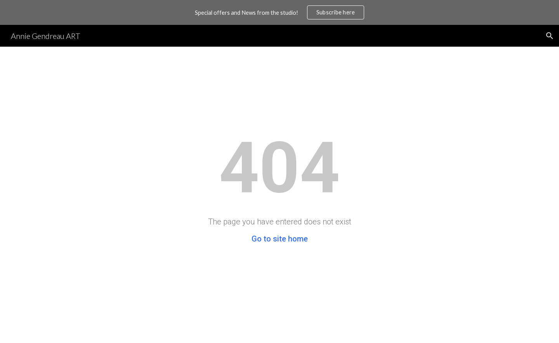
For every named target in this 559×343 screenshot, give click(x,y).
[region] (279, 12)
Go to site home (280, 238)
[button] (549, 35)
